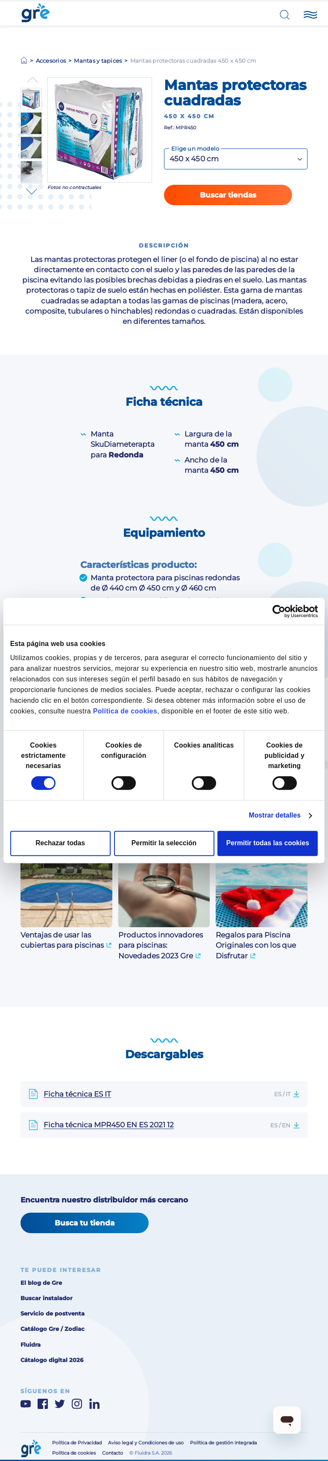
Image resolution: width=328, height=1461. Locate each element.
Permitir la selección (164, 843)
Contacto (112, 1453)
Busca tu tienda (84, 1223)
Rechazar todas (60, 843)
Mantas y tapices (98, 60)
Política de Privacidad (77, 1443)
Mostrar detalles (275, 815)
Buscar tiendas (228, 195)
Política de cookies (125, 711)
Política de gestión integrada (223, 1443)
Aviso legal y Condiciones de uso (146, 1443)
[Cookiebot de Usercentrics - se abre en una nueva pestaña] (280, 611)
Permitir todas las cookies (267, 843)
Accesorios (51, 60)
